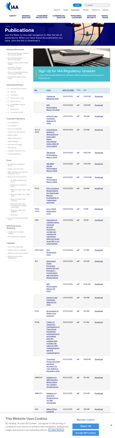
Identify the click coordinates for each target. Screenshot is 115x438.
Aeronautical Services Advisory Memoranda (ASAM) (18, 54)
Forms (9, 160)
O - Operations (13, 95)
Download (99, 96)
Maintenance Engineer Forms (18, 185)
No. (36, 90)
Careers (105, 10)
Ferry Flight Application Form (51, 211)
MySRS (77, 5)
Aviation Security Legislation (17, 250)
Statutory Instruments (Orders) (18, 253)
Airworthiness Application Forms (16, 165)
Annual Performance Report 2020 (51, 179)
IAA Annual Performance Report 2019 (51, 155)
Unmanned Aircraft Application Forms (18, 218)
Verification (14, 215)
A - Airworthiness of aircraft (17, 88)
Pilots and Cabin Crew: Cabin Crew (20, 190)
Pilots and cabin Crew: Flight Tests (20, 195)
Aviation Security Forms (16, 169)
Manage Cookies (86, 419)
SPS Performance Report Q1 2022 (53, 107)
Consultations (12, 125)
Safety (13, 16)
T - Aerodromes (13, 109)
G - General (12, 92)
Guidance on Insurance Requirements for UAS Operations (52, 398)
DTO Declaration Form (51, 252)
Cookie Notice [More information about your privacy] (56, 430)
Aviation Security (91, 17)
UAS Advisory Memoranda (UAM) (17, 77)
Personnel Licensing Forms (17, 177)
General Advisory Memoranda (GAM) (18, 63)
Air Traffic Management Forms (19, 181)
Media (65, 10)
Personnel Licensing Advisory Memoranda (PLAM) (18, 72)
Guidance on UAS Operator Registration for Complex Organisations (52, 382)
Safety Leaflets (13, 135)
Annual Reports (13, 122)
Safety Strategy (13, 141)
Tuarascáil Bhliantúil (14, 154)
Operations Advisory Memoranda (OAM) (15, 68)
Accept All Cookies (85, 433)
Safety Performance (14, 138)
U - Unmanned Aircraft (15, 112)
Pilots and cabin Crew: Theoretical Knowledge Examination (19, 205)
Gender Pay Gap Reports (16, 132)
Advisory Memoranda (15, 49)
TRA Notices (12, 147)
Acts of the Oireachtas (15, 247)
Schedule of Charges (15, 144)
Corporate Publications (16, 119)
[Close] (111, 425)
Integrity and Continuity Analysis (16, 232)
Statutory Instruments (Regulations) (15, 257)
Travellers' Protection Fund (17, 151)
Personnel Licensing (76, 17)
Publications (75, 10)
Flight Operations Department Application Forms (18, 172)
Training (85, 10)
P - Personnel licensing (16, 98)
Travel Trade (104, 17)
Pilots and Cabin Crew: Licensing (18, 199)
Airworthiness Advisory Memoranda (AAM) (15, 58)
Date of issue (68, 90)
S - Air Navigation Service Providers (16, 105)
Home (8, 26)
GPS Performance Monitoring (14, 227)
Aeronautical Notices (15, 85)
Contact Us (96, 10)
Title (48, 90)
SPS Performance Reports (17, 236)
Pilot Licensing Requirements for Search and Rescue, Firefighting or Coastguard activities (52, 195)
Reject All (85, 426)
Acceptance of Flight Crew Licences (52, 313)
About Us (57, 10)
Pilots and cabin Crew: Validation (18, 210)
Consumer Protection (42, 17)
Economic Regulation (15, 129)
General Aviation (26, 17)
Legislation (11, 243)
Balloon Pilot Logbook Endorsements (52, 411)
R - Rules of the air (14, 101)
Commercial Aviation (59, 17)
